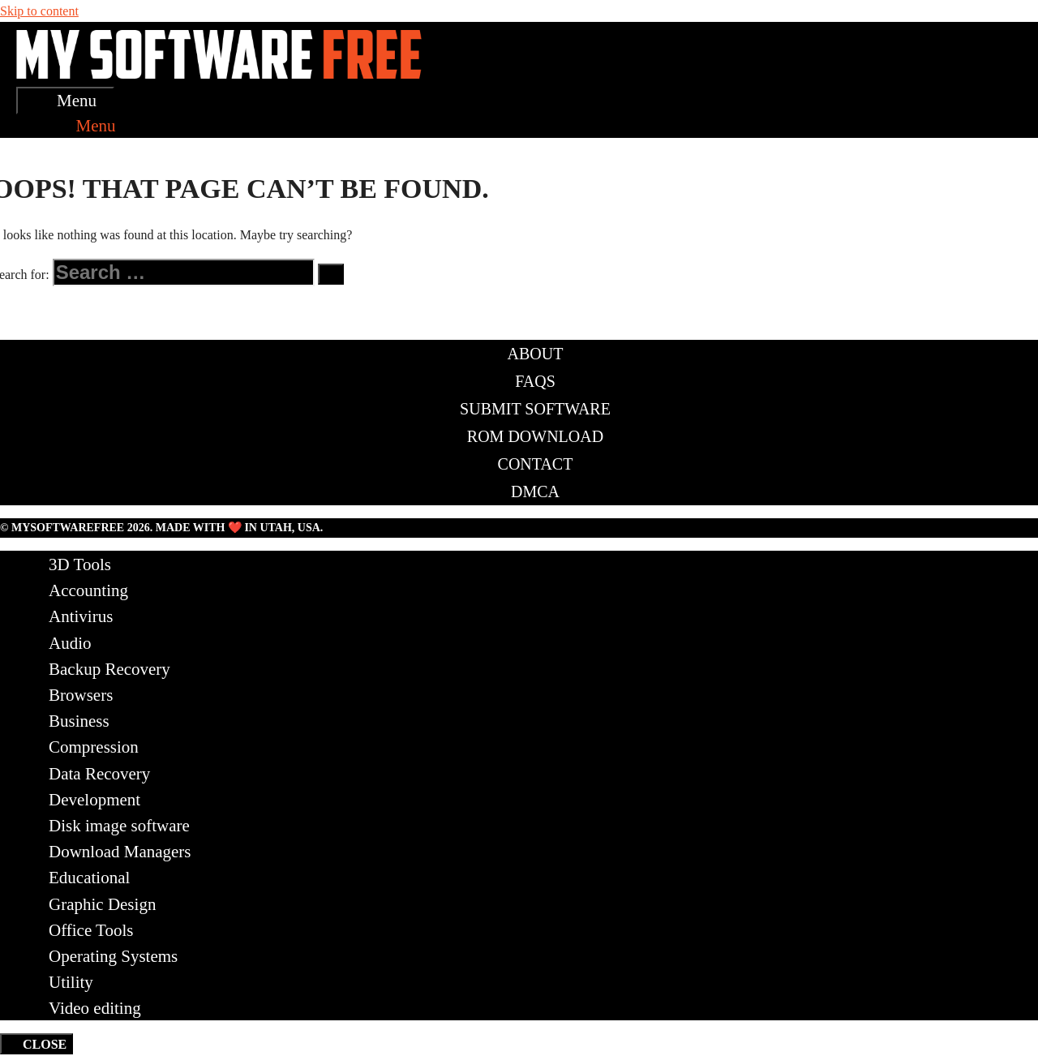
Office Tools (91, 930)
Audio (70, 643)
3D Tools (80, 564)
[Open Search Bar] (33, 125)
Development (94, 799)
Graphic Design (102, 904)
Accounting (88, 590)
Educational (89, 877)
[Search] (331, 274)
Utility (71, 982)
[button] (83, 125)
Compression (94, 747)
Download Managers (120, 851)
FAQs (535, 381)
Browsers (81, 695)
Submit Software (535, 409)
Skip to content (39, 11)
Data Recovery (99, 773)
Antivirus (81, 616)
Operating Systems (113, 956)
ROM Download (535, 436)
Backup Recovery (109, 669)
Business (79, 721)
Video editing (95, 1008)
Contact (535, 464)
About (536, 354)
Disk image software (119, 825)
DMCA (535, 491)
